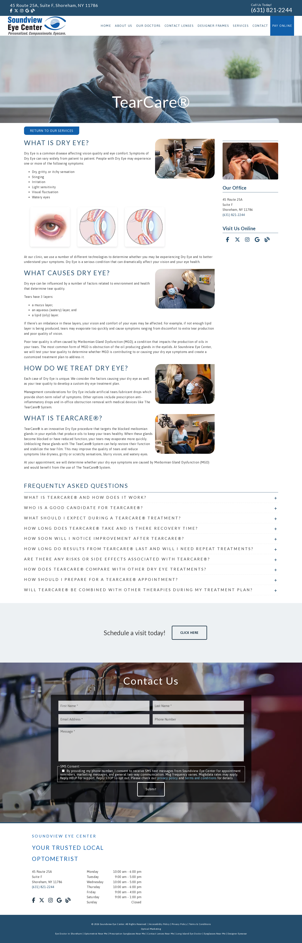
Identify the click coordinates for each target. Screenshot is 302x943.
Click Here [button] (189, 632)
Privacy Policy (179, 924)
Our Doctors (148, 25)
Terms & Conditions (200, 924)
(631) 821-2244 (271, 10)
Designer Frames (213, 25)
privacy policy (167, 778)
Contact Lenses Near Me (160, 933)
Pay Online (282, 25)
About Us (123, 25)
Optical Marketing (151, 929)
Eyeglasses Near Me (215, 933)
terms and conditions (200, 778)
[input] (104, 706)
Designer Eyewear (237, 933)
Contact (260, 25)
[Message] (151, 744)
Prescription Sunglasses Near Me (127, 933)
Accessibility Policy (159, 924)
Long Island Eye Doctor (189, 933)
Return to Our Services (51, 130)
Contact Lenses (179, 25)
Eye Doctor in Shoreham (68, 933)
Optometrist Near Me (95, 933)
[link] (11, 11)
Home (106, 25)
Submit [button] (151, 789)
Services (241, 25)
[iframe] (222, 869)
